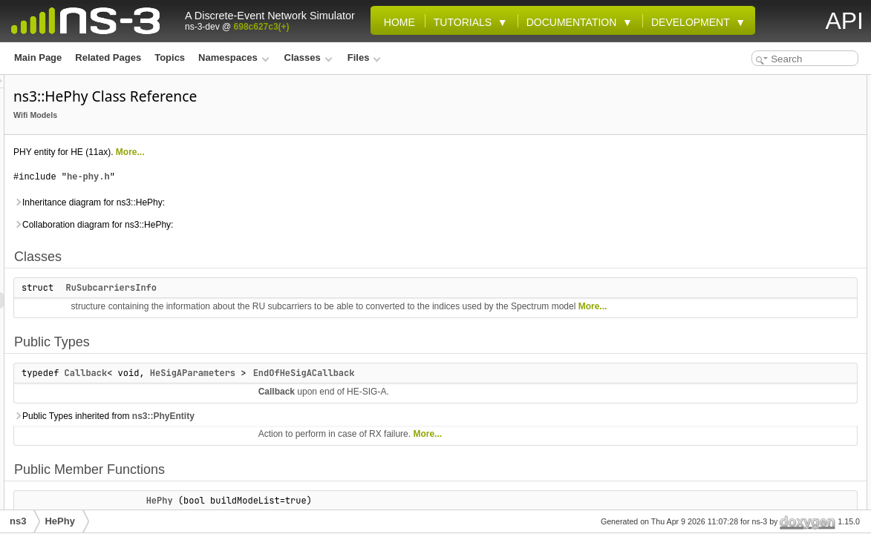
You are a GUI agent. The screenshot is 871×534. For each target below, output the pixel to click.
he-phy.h (274, 177)
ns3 (18, 521)
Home (396, 22)
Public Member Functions (759, 148)
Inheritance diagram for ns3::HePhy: (274, 202)
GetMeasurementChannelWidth (783, 393)
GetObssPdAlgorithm (762, 426)
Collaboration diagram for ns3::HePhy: (279, 225)
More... (315, 152)
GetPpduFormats (753, 442)
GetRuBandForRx (754, 458)
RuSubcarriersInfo (297, 288)
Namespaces (233, 57)
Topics (169, 57)
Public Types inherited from (289, 432)
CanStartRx (741, 279)
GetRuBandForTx (754, 474)
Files (364, 57)
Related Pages (108, 57)
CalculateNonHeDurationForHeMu (789, 213)
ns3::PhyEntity (349, 432)
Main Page (38, 57)
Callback (271, 389)
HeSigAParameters (378, 389)
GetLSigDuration (752, 377)
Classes (308, 57)
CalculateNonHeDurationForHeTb (788, 230)
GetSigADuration (753, 507)
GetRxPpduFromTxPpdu (769, 491)
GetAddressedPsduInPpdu (773, 295)
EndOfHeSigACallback (490, 389)
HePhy (731, 164)
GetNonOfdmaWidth (760, 409)
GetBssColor (744, 311)
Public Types (732, 116)
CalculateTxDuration (760, 246)
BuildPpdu (739, 197)
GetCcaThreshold (754, 328)
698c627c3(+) (262, 27)
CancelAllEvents (752, 262)
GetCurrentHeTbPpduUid (770, 360)
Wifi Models (221, 115)
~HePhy (733, 181)
